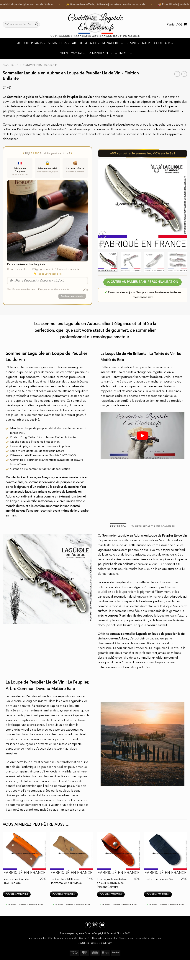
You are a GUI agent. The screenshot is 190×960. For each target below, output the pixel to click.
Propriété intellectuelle (65, 938)
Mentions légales (37, 938)
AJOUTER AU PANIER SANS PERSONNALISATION (142, 282)
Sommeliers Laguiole (40, 65)
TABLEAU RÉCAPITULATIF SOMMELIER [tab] (153, 526)
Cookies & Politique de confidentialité (98, 938)
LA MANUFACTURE (102, 53)
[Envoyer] (36, 24)
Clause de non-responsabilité (134, 938)
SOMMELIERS (58, 43)
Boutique (10, 65)
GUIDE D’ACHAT (72, 53)
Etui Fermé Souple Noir (159, 879)
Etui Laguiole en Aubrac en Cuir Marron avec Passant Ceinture (112, 883)
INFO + (125, 53)
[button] (177, 24)
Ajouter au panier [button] (17, 894)
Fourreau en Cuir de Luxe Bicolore (16, 881)
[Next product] (177, 74)
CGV (50, 938)
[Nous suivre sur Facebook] (88, 925)
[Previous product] (184, 74)
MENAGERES (112, 43)
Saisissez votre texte (72, 296)
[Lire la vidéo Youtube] (142, 435)
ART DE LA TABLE (85, 43)
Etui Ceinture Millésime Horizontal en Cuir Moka (66, 881)
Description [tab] (118, 526)
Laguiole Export (83, 933)
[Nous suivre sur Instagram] (95, 925)
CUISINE (132, 43)
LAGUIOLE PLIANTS (30, 43)
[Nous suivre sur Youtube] (102, 925)
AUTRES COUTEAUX (157, 43)
